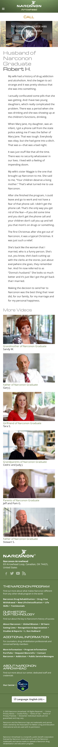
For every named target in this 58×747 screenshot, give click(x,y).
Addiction (21, 656)
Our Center (9, 685)
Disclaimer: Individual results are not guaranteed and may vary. (25, 717)
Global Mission (30, 624)
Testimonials (18, 605)
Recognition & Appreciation (32, 627)
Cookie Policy (22, 713)
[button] (29, 701)
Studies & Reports (12, 631)
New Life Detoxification (30, 602)
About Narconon (12, 624)
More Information (12, 649)
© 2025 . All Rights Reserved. (23, 711)
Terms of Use (35, 713)
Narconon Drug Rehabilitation (19, 599)
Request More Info (25, 653)
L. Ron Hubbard (32, 631)
